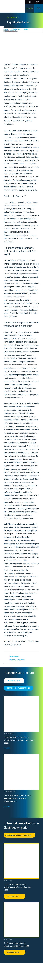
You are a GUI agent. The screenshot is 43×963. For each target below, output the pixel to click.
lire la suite (7, 748)
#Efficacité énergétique (16, 659)
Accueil (5, 29)
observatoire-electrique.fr (19, 835)
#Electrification (14, 656)
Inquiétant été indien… (10, 31)
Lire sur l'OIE (14, 896)
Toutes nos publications (18, 688)
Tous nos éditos (14, 680)
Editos (26, 29)
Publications (16, 29)
